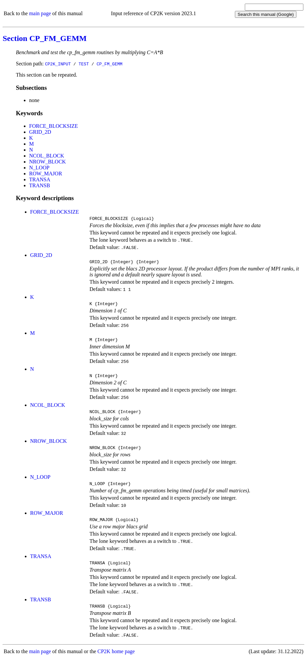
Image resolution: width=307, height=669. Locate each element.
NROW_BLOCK (47, 161)
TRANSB (39, 185)
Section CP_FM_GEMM (45, 38)
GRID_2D (40, 132)
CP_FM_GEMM (109, 64)
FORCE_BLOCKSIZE (53, 126)
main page (40, 13)
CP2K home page (116, 662)
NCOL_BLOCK (46, 155)
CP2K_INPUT (58, 64)
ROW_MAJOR (45, 173)
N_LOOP (39, 167)
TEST (83, 64)
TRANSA (39, 179)
